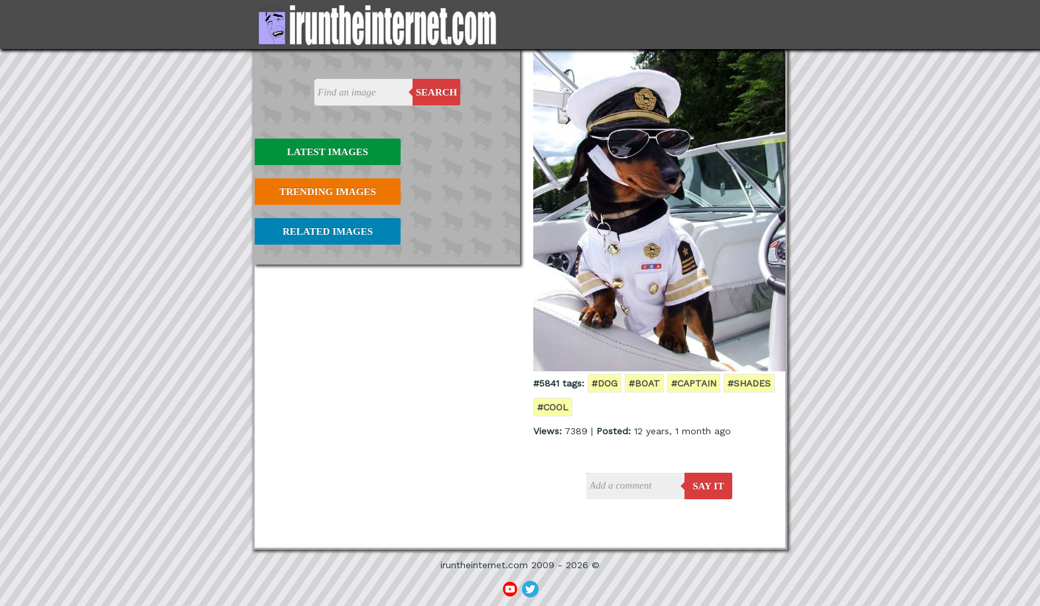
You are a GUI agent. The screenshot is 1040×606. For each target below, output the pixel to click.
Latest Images (327, 152)
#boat (644, 383)
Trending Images (327, 191)
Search (437, 92)
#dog (605, 383)
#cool (552, 407)
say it (708, 486)
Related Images (328, 231)
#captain (693, 383)
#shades (749, 383)
